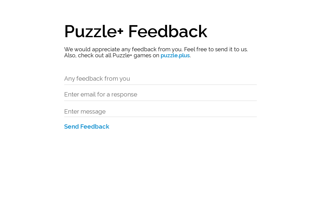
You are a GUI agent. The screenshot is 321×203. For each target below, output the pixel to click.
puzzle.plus (175, 55)
